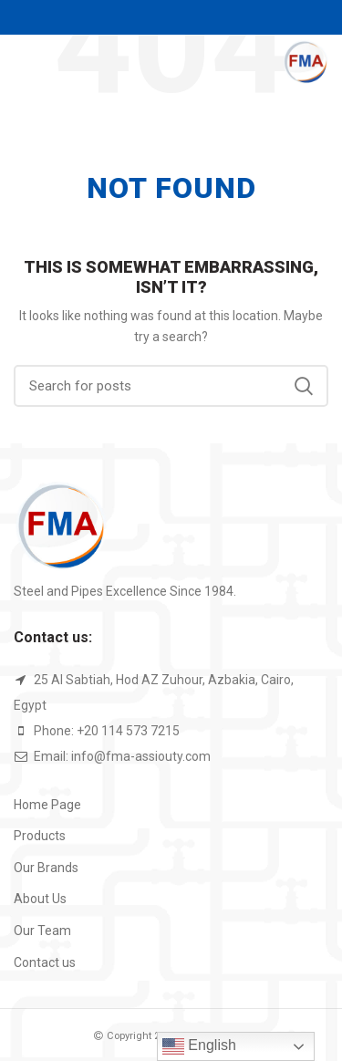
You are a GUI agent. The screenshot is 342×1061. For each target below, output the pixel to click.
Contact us (45, 962)
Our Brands (46, 867)
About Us (40, 898)
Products (40, 835)
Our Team (42, 930)
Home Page (47, 804)
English (199, 1046)
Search (303, 386)
